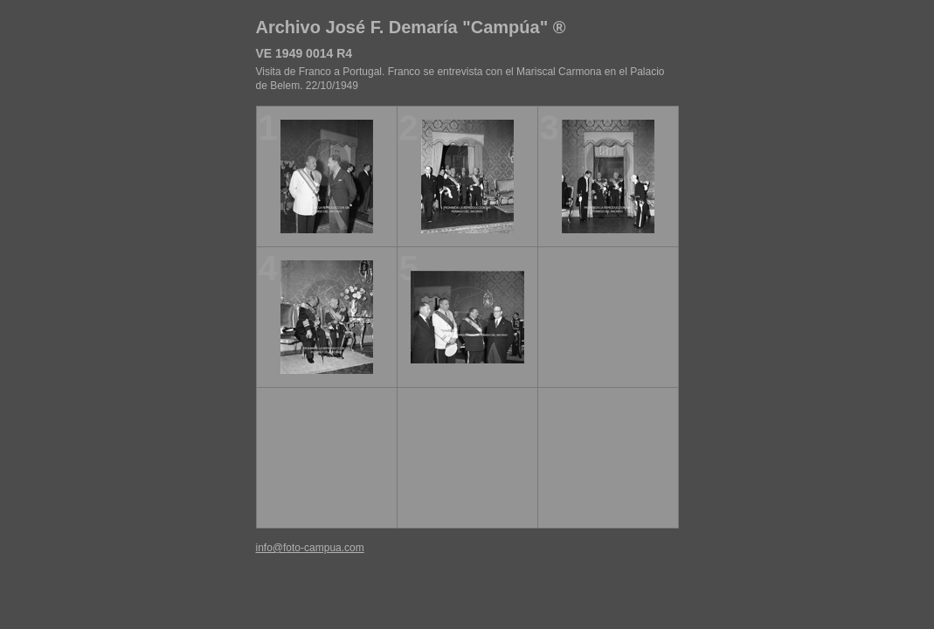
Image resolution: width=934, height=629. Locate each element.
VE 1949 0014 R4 (304, 53)
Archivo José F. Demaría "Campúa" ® (411, 27)
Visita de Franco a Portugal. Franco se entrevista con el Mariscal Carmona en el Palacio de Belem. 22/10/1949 (460, 79)
